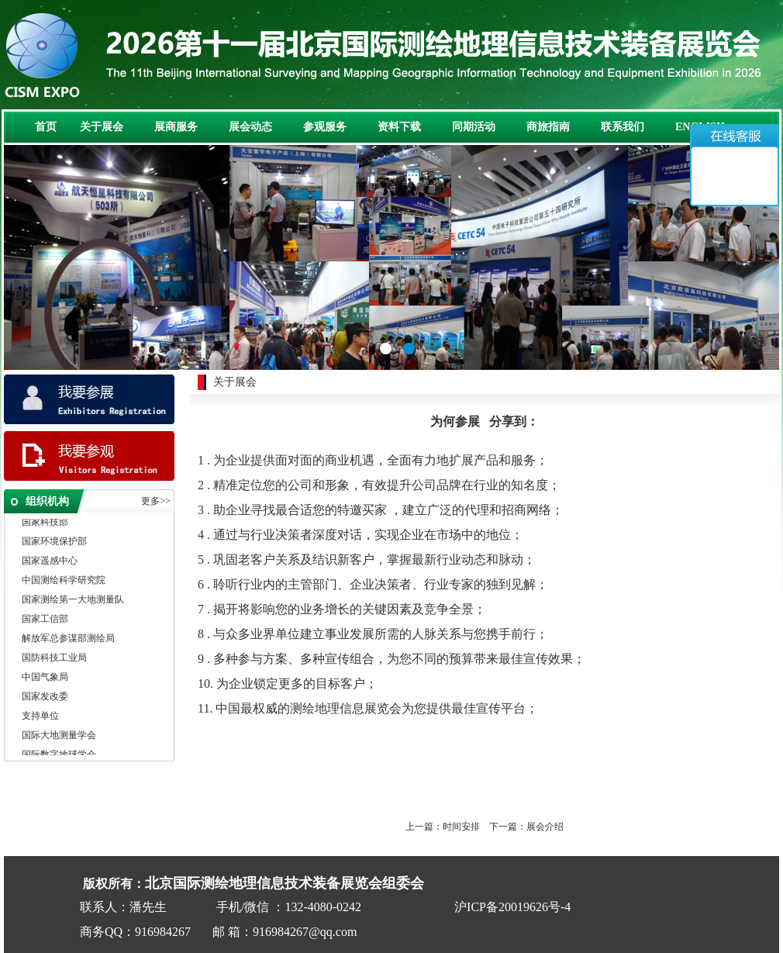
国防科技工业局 (54, 659)
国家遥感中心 (50, 563)
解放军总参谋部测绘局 (68, 640)
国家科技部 (45, 524)
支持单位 (40, 718)
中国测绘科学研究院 (63, 582)
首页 (46, 127)
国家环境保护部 (54, 543)
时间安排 (461, 826)
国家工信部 (45, 621)
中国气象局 (45, 679)
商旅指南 (548, 127)
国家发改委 (45, 698)
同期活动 (473, 127)
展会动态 (250, 127)
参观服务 (325, 127)
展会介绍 (545, 826)
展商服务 (176, 127)
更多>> (156, 500)
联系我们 (622, 127)
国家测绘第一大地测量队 (73, 601)
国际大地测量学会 (59, 737)
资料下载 (399, 127)
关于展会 (101, 127)
